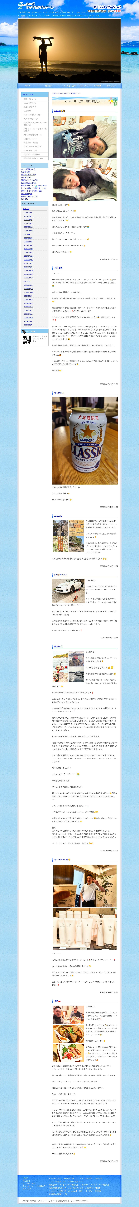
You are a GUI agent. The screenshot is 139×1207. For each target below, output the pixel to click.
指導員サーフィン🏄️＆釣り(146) (33, 185)
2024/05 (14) (28, 310)
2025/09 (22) (28, 249)
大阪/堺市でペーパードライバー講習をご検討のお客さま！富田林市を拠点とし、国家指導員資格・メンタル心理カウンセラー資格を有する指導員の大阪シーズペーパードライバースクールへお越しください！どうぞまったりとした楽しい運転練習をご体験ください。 (41, 5)
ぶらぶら (58, 516)
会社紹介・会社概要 (32, 154)
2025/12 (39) (28, 238)
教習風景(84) (26, 177)
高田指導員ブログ (63, 93)
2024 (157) (26, 281)
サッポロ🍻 (59, 393)
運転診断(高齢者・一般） (34, 158)
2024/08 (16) (28, 299)
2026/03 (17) (28, 223)
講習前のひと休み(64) (29, 180)
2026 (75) (26, 209)
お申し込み (111, 86)
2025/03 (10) (28, 270)
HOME (27, 86)
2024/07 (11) (28, 303)
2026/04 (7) (28, 220)
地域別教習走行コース (32, 135)
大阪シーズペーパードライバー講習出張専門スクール (52, 1201)
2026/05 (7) (28, 216)
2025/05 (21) (28, 263)
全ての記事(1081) (28, 169)
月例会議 (58, 268)
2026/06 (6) (28, 212)
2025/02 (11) (28, 274)
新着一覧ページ (30, 99)
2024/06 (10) (28, 307)
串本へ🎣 (58, 646)
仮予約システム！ (31, 139)
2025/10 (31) (28, 245)
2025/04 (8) (28, 267)
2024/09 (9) (28, 296)
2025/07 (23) (28, 256)
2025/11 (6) (28, 242)
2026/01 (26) (28, 230)
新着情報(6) (25, 172)
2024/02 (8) (28, 321)
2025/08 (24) (28, 252)
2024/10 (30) (28, 292)
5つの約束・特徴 (30, 150)
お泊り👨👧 (59, 111)
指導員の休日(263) (28, 175)
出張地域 (27, 111)
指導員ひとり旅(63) (28, 183)
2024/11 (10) (28, 289)
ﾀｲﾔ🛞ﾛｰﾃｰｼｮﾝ (60, 575)
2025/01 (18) (28, 278)
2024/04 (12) (28, 314)
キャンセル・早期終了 (32, 147)
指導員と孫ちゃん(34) (29, 196)
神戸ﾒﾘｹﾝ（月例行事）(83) (31, 191)
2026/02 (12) (28, 227)
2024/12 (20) (28, 285)
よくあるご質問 (69, 86)
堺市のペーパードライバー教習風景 (35, 130)
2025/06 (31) (28, 260)
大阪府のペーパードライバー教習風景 (35, 124)
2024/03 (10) (28, 318)
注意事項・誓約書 (31, 143)
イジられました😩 (62, 859)
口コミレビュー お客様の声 (90, 87)
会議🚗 (57, 1001)
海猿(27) (24, 199)
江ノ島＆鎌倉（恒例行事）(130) (33, 188)
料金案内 (48, 86)
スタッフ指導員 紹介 (32, 115)
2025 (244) (26, 234)
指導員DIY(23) (26, 194)
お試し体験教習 (30, 107)
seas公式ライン (30, 103)
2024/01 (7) (28, 325)
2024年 (73, 93)
